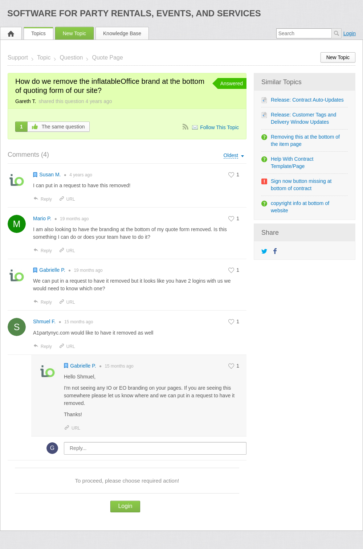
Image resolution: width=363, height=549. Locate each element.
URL (67, 199)
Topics (38, 33)
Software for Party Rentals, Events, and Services (134, 13)
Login (349, 33)
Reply (42, 199)
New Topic (74, 33)
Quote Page (107, 57)
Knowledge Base (122, 33)
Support (18, 57)
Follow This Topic (219, 127)
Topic (43, 57)
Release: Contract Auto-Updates (307, 100)
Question (71, 57)
